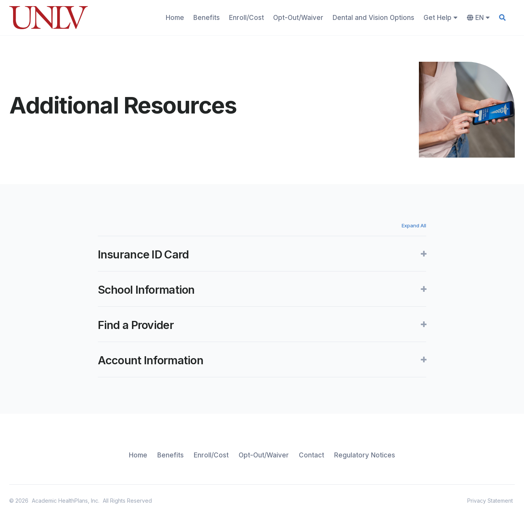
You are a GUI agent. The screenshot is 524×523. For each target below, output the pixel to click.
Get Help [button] (440, 17)
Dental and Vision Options (373, 17)
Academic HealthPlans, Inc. (65, 500)
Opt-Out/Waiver (298, 17)
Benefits (206, 17)
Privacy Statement (490, 500)
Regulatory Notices (364, 455)
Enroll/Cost (246, 17)
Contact (311, 455)
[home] (48, 17)
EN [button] (478, 17)
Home (175, 17)
